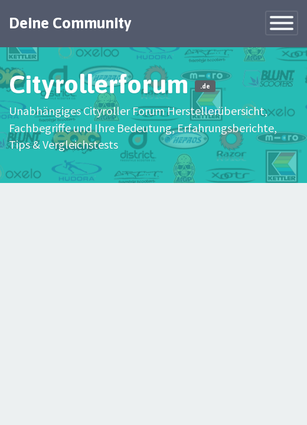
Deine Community (70, 23)
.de (205, 86)
